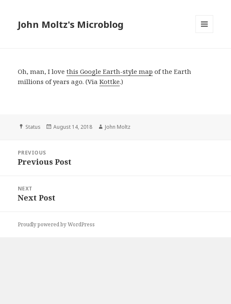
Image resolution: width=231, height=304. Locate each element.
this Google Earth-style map (109, 71)
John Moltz (117, 126)
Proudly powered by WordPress (56, 224)
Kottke (109, 81)
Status (33, 126)
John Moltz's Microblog (71, 24)
